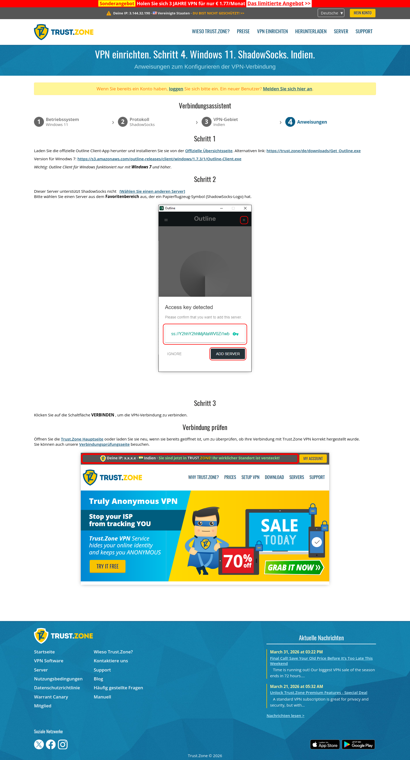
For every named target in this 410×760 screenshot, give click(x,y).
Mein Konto (363, 13)
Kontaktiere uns (111, 661)
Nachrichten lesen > (285, 715)
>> (279, 3)
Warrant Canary (51, 697)
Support (364, 31)
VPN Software (48, 661)
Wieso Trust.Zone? (211, 31)
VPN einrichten (272, 31)
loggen (176, 89)
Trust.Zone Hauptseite (82, 439)
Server (341, 31)
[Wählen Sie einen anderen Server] (152, 191)
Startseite (44, 652)
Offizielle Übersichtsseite (208, 150)
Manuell (102, 697)
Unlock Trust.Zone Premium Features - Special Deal (318, 692)
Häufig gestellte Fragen (118, 688)
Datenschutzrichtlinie (57, 688)
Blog (98, 679)
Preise (243, 31)
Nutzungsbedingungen (58, 679)
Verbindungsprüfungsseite (104, 444)
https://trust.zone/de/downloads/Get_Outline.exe (313, 150)
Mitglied (42, 706)
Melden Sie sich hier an (287, 89)
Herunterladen (311, 31)
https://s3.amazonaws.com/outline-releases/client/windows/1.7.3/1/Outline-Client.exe (159, 158)
